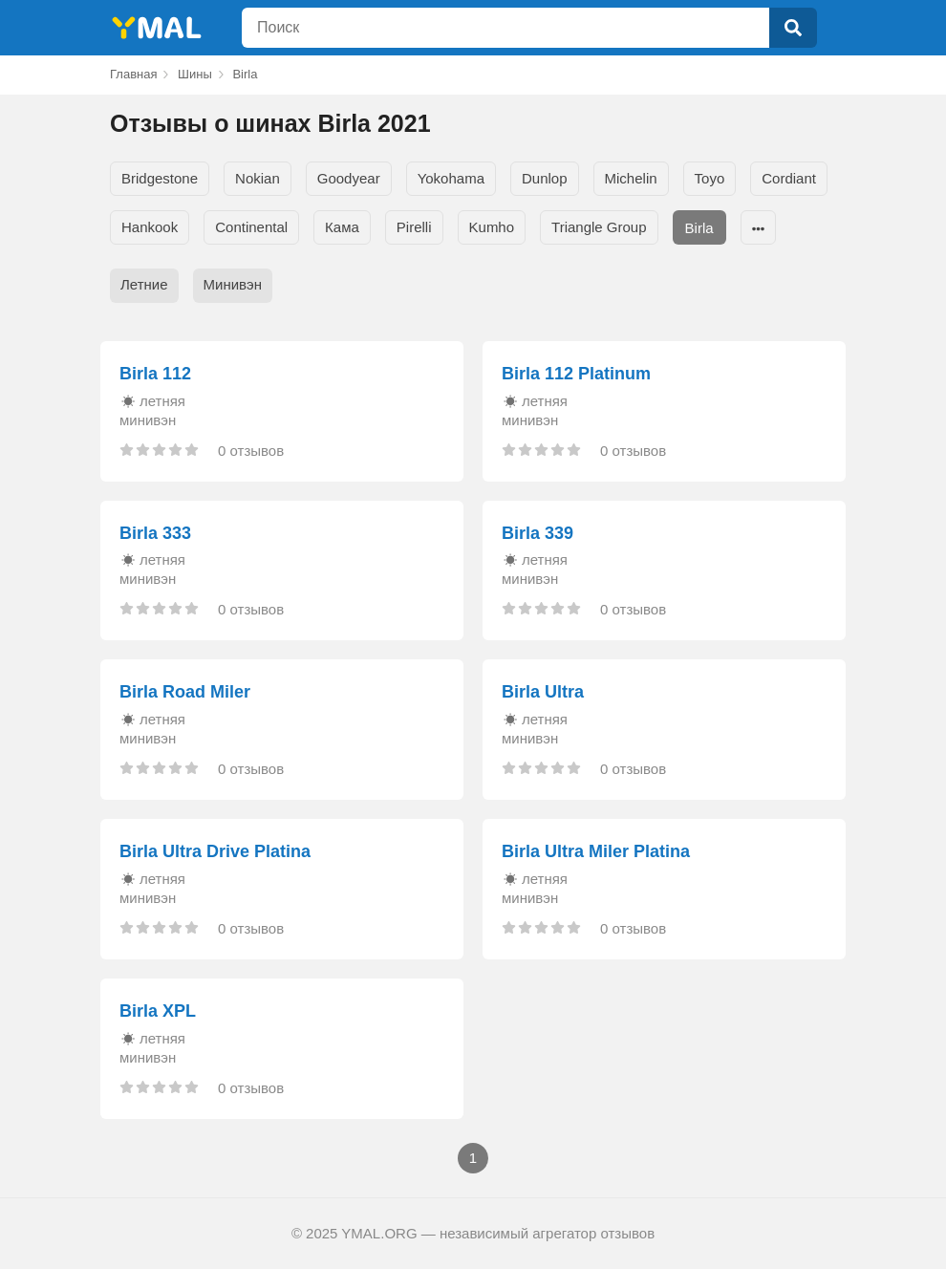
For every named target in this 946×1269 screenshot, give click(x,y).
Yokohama (451, 178)
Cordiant (789, 178)
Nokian (257, 178)
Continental (251, 227)
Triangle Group (599, 227)
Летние (144, 284)
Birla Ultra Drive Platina (215, 851)
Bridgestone (159, 178)
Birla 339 (537, 533)
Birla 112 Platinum (576, 373)
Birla (699, 228)
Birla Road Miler (184, 691)
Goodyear (348, 178)
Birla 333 (155, 533)
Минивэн (233, 284)
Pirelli (414, 227)
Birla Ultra (543, 691)
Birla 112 (155, 373)
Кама (342, 227)
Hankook (149, 227)
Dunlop (545, 178)
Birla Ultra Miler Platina (596, 851)
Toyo (710, 178)
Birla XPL (157, 1011)
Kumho (492, 227)
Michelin (631, 178)
